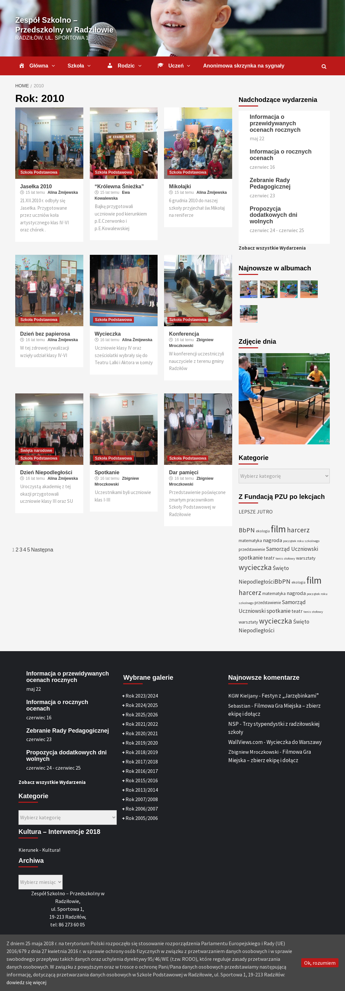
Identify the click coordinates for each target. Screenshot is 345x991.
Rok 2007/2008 (141, 809)
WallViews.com (245, 751)
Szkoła (81, 75)
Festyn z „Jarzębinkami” (290, 705)
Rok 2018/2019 (141, 762)
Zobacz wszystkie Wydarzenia (272, 257)
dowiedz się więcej (26, 982)
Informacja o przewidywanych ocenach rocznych (275, 133)
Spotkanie (107, 482)
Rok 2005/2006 (141, 827)
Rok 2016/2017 (141, 780)
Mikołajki (180, 196)
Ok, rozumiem (320, 963)
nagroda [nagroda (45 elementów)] (272, 549)
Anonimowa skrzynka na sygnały (243, 75)
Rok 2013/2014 (141, 799)
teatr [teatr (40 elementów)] (269, 567)
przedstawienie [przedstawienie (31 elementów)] (252, 559)
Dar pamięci (183, 482)
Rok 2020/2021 (141, 743)
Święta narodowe (36, 460)
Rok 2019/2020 (141, 752)
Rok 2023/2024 (141, 705)
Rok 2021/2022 (141, 733)
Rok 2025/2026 (141, 724)
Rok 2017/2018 (141, 771)
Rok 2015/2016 (141, 790)
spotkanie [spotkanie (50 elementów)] (251, 567)
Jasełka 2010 (36, 196)
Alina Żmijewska (63, 202)
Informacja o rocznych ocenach (281, 164)
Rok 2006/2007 (141, 818)
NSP (233, 733)
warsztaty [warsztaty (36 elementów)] (305, 568)
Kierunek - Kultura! (39, 859)
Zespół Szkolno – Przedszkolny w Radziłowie (55, 29)
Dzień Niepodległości (46, 482)
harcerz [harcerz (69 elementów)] (298, 539)
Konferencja (184, 343)
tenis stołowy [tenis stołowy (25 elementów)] (285, 568)
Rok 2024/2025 (141, 715)
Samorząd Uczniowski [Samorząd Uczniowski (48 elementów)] (292, 558)
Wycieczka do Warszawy (294, 751)
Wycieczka (108, 343)
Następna (42, 559)
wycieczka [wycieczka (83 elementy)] (255, 577)
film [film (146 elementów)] (278, 539)
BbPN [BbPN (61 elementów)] (247, 540)
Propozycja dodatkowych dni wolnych (273, 225)
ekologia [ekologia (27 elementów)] (263, 541)
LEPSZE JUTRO (256, 521)
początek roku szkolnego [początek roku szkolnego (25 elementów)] (301, 551)
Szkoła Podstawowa (38, 182)
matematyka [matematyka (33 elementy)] (250, 550)
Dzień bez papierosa (45, 343)
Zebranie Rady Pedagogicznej (270, 193)
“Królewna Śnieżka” (119, 196)
